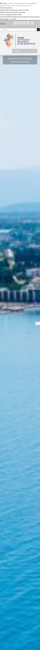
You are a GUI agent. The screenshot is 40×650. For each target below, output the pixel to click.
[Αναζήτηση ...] (18, 29)
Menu (17, 51)
